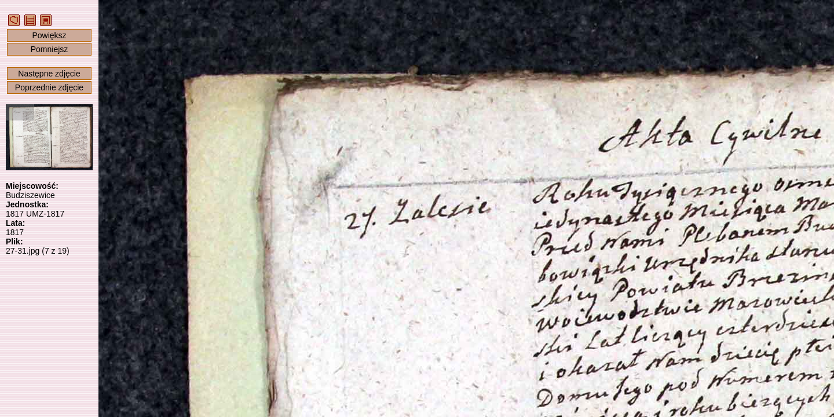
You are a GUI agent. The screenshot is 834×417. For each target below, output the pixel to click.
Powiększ (49, 35)
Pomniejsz (49, 49)
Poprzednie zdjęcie (49, 87)
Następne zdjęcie (49, 73)
